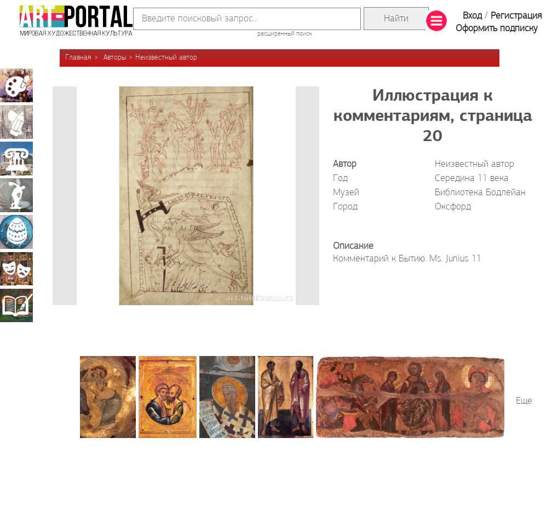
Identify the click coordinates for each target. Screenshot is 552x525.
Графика (16, 122)
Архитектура (16, 159)
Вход (472, 16)
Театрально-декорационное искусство (16, 268)
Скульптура (16, 195)
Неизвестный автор (166, 58)
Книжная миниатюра (16, 305)
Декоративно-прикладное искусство (16, 232)
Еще (524, 401)
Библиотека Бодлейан (480, 193)
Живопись (16, 85)
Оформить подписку (497, 29)
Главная (78, 58)
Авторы (115, 58)
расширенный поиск (284, 34)
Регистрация (516, 16)
